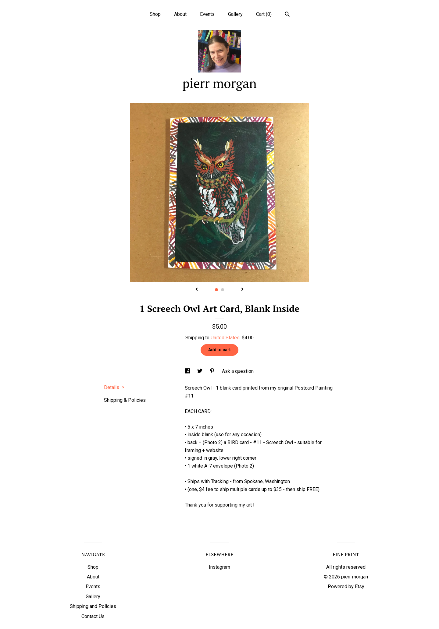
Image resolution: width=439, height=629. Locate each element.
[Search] (287, 15)
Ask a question (238, 371)
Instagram (219, 567)
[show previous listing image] (196, 290)
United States (225, 338)
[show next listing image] (242, 290)
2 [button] (222, 289)
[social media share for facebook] (188, 371)
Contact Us (93, 616)
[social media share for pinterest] (213, 371)
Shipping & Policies (125, 400)
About (180, 14)
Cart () (264, 14)
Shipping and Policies (93, 606)
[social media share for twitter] (200, 371)
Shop (155, 14)
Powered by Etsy (346, 586)
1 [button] (216, 289)
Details (114, 387)
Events (207, 14)
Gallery (235, 14)
